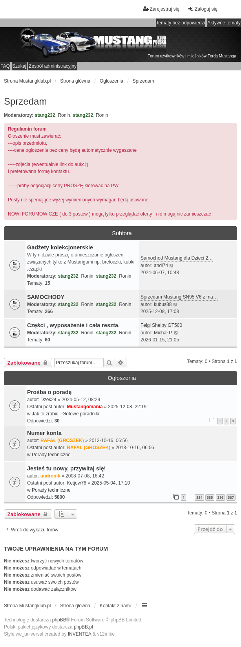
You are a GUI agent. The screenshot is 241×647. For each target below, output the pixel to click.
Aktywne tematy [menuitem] (224, 23)
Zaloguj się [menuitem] (202, 9)
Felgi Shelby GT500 (161, 325)
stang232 (45, 115)
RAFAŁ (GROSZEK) (62, 440)
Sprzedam (25, 101)
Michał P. (163, 332)
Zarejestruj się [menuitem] (161, 9)
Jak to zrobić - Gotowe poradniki (65, 414)
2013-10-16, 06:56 (134, 447)
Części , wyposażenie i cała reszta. (73, 325)
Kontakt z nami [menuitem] (115, 605)
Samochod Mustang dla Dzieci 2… (177, 258)
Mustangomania (84, 406)
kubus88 (163, 304)
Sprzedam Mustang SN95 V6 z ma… (179, 297)
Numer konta (44, 433)
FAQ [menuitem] (5, 66)
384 (199, 497)
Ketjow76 (76, 483)
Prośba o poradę (49, 392)
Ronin (64, 115)
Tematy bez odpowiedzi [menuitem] (180, 23)
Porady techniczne (51, 454)
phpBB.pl (83, 627)
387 (231, 497)
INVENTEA (79, 634)
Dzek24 (48, 399)
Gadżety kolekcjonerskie (60, 247)
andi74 (161, 265)
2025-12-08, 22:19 (127, 406)
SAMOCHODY (45, 297)
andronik (50, 476)
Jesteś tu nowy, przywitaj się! (66, 468)
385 (210, 497)
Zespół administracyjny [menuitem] (53, 66)
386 (220, 497)
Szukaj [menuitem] (19, 66)
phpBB (59, 620)
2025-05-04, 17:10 (110, 483)
